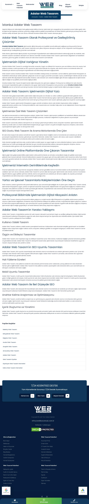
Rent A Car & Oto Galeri (10, 475)
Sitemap (43, 483)
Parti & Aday (44, 472)
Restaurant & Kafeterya (9, 477)
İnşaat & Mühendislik (47, 455)
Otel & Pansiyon (45, 457)
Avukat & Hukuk (45, 449)
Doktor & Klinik (7, 483)
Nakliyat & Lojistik (8, 469)
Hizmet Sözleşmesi (8, 460)
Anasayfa (35, 17)
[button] (74, 501)
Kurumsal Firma (45, 440)
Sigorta (43, 475)
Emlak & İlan (44, 443)
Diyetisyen (44, 477)
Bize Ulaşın (6, 440)
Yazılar (41, 17)
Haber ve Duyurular (8, 446)
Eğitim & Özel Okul (8, 480)
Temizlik (5, 486)
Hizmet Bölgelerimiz (9, 455)
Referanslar (6, 443)
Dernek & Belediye (46, 452)
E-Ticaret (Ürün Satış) (47, 446)
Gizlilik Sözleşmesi (8, 457)
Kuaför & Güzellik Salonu (10, 472)
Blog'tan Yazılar (7, 449)
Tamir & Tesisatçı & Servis (48, 469)
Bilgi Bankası (6, 452)
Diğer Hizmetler (45, 480)
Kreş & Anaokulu (45, 460)
